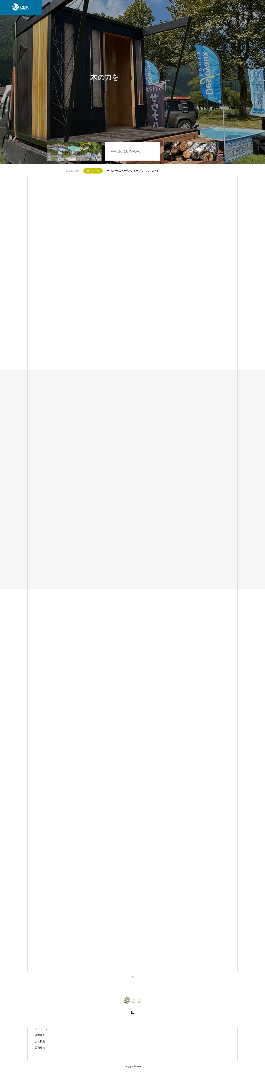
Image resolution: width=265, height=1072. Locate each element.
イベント (159, 7)
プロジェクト (121, 7)
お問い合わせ (179, 7)
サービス (101, 7)
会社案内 (83, 7)
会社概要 (40, 1041)
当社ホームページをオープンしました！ (132, 170)
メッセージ (41, 1028)
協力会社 (40, 1047)
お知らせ (141, 7)
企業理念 (40, 1035)
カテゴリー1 (93, 171)
